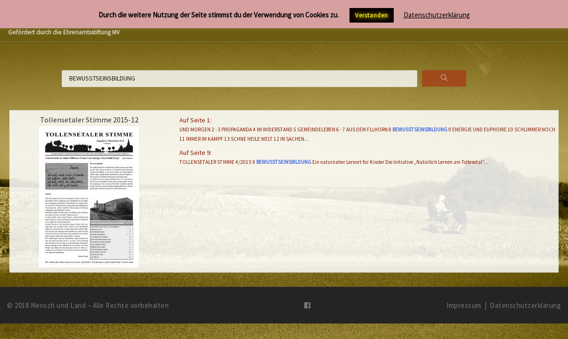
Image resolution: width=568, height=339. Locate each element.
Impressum (463, 305)
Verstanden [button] (371, 15)
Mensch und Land (58, 305)
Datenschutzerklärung (525, 305)
